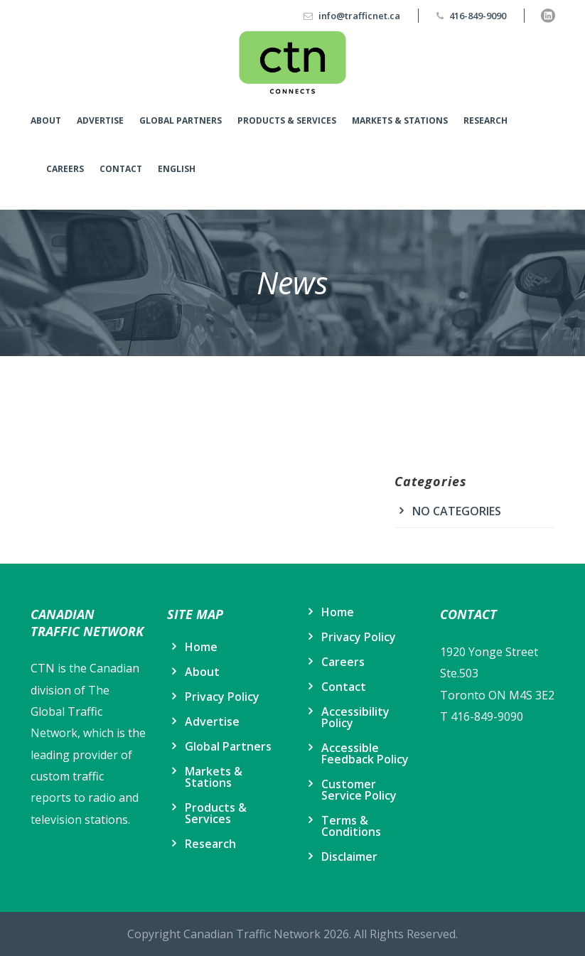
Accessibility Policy (355, 717)
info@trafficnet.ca (359, 15)
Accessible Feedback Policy (365, 753)
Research (485, 120)
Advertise (100, 120)
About (46, 120)
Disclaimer (349, 856)
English (176, 169)
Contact (121, 169)
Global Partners (180, 120)
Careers (65, 169)
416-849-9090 (477, 15)
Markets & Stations (400, 120)
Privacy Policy (222, 696)
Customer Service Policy (359, 789)
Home (201, 647)
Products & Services (286, 120)
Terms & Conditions (351, 825)
